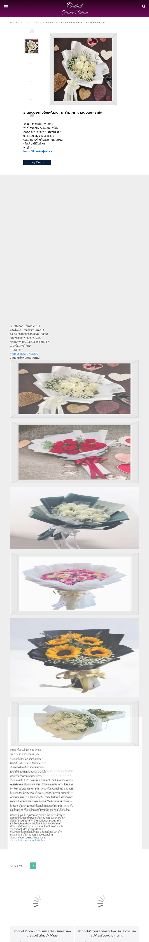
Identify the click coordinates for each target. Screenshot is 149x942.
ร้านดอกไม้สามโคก (19, 918)
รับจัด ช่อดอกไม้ (47, 22)
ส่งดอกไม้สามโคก (36, 918)
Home (13, 22)
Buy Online (37, 163)
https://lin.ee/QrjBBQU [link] (37, 151)
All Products (28, 22)
